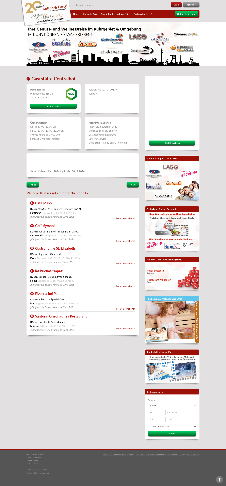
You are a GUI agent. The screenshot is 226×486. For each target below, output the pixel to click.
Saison (151, 400)
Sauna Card (107, 14)
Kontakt (79, 5)
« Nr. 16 (32, 184)
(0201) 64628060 (71, 258)
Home (76, 14)
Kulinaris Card (90, 14)
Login (176, 4)
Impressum (89, 5)
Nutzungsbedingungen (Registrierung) (118, 454)
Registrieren (191, 4)
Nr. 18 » (132, 184)
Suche (172, 433)
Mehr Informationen (125, 218)
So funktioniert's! (143, 14)
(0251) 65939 (69, 326)
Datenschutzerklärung (175, 454)
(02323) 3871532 (65, 280)
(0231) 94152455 (73, 235)
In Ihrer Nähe (123, 14)
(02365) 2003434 (69, 303)
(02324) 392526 (68, 213)
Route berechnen (53, 106)
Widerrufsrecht (193, 454)
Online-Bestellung (186, 14)
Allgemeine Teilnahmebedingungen (150, 454)
